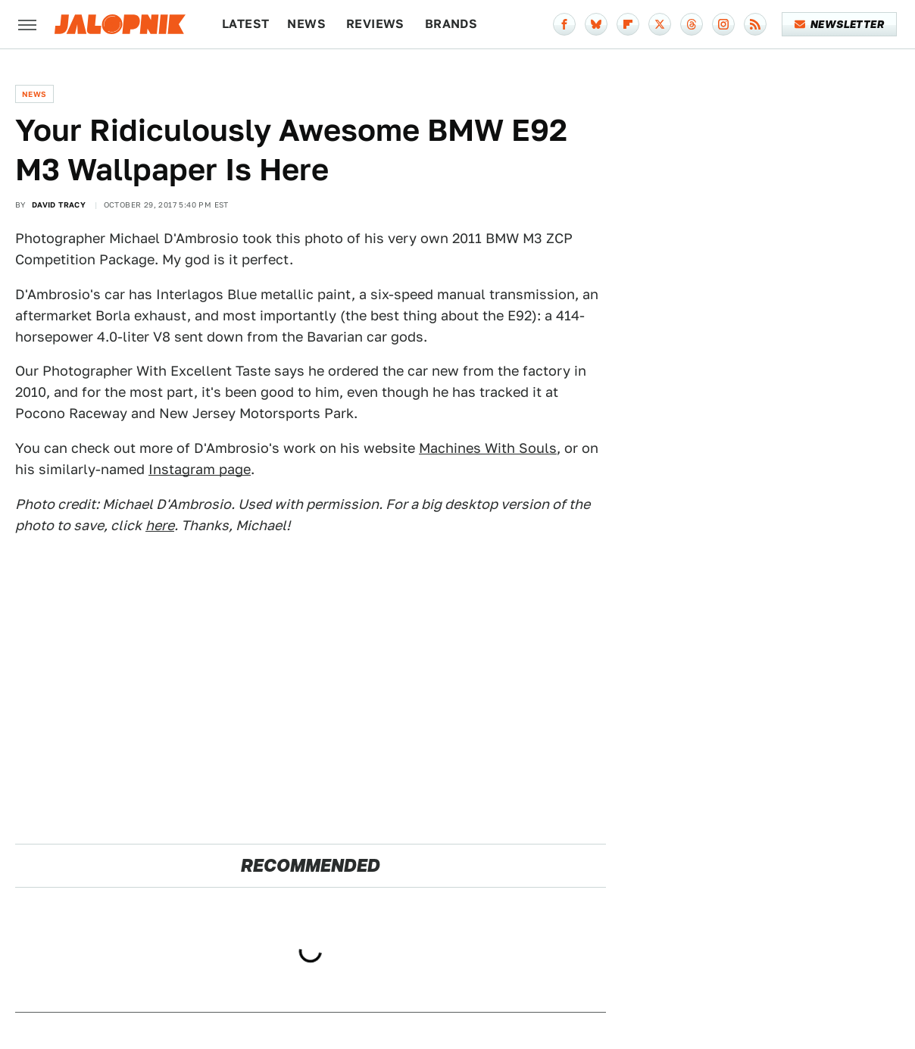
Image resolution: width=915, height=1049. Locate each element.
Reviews (375, 24)
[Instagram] (723, 24)
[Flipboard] (628, 24)
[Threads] (691, 24)
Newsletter (840, 24)
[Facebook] (564, 24)
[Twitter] (659, 24)
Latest (245, 24)
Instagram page (199, 469)
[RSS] (755, 24)
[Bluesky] (596, 24)
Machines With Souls (488, 448)
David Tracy (59, 204)
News (306, 24)
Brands (451, 24)
